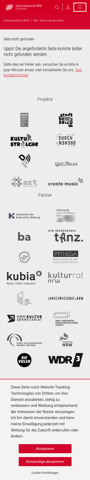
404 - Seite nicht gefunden (48, 20)
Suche (57, 7)
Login (68, 7)
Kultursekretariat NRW (16, 20)
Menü (80, 7)
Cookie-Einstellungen (45, 473)
